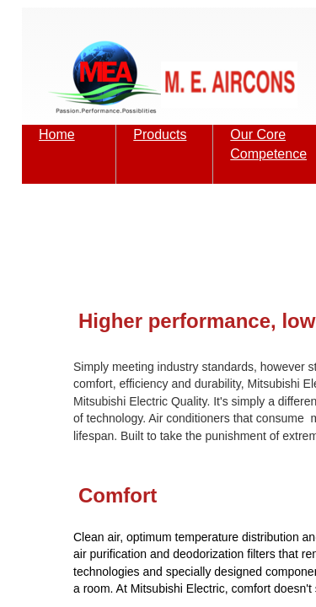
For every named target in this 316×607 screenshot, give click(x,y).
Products (159, 134)
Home (57, 134)
